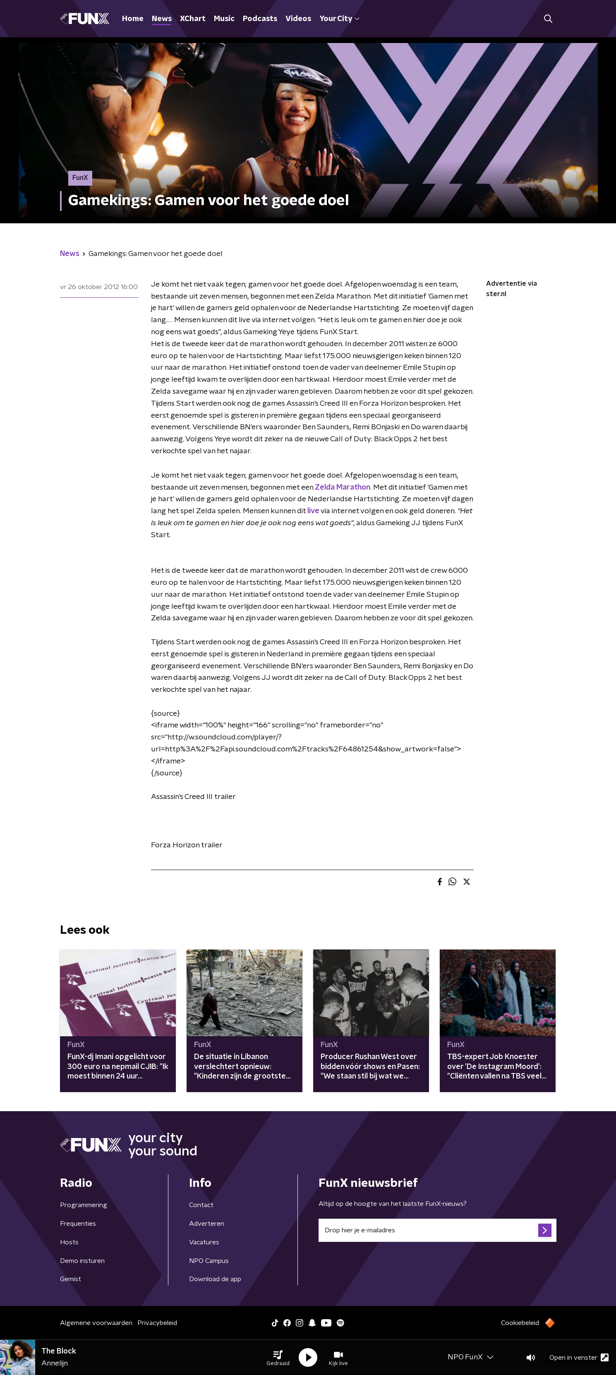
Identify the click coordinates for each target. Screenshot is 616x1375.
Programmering (83, 1205)
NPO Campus (209, 1261)
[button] (278, 1357)
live (313, 511)
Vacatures (204, 1242)
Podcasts (260, 19)
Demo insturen (82, 1261)
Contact (201, 1205)
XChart (193, 19)
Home (133, 19)
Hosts (69, 1242)
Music (224, 19)
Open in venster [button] (579, 1357)
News (162, 19)
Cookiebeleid (520, 1323)
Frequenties (78, 1223)
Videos (298, 19)
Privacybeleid (157, 1323)
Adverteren (206, 1223)
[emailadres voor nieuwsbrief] (437, 1230)
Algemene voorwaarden (96, 1323)
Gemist (70, 1279)
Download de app (215, 1279)
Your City (339, 19)
